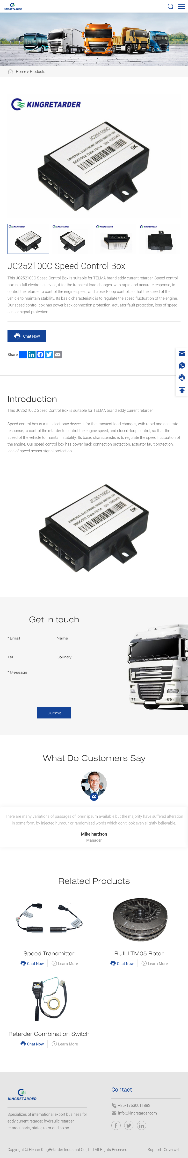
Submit (54, 713)
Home (21, 71)
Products (37, 71)
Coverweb (172, 1149)
